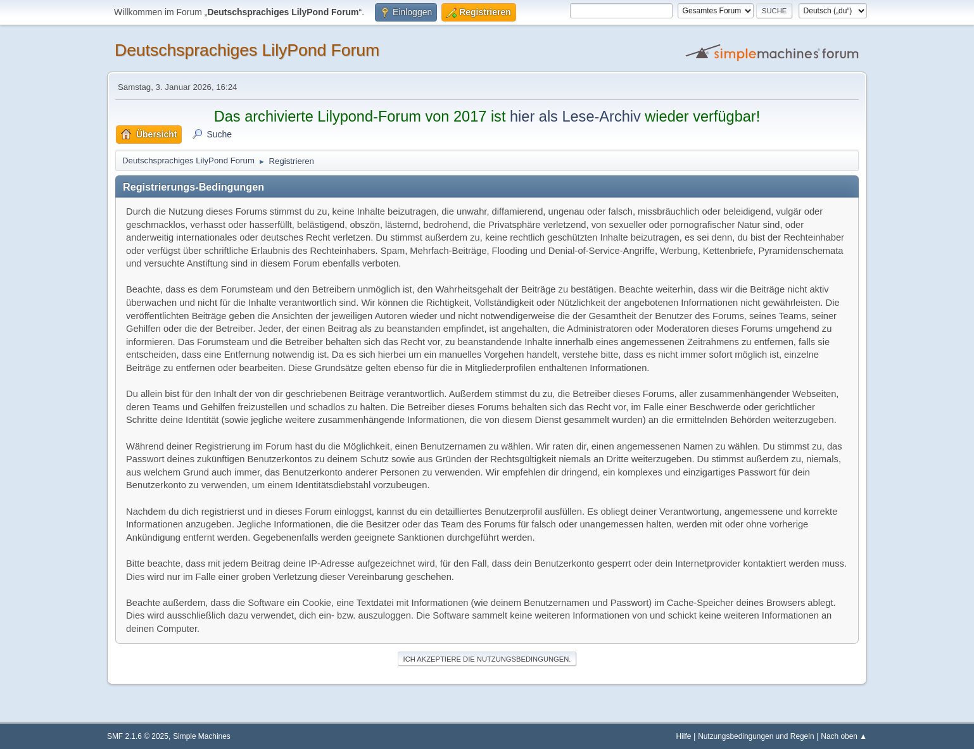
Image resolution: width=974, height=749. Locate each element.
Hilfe (684, 736)
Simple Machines (202, 736)
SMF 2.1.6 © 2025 (137, 736)
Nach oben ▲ (844, 736)
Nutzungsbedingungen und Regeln (756, 736)
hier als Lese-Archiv (575, 116)
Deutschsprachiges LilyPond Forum (247, 50)
